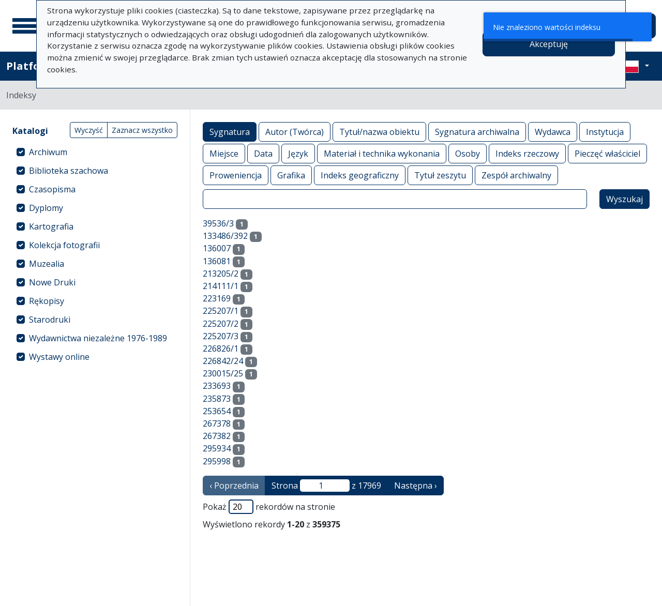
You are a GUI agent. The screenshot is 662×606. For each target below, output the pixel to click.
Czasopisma (52, 189)
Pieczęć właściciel (607, 153)
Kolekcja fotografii (64, 245)
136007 (217, 248)
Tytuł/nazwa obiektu (379, 132)
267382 (217, 436)
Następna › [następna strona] (415, 485)
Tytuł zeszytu (440, 175)
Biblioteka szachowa (68, 170)
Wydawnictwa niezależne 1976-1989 (98, 338)
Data (263, 153)
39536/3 (218, 223)
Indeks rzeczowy (527, 153)
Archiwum (48, 152)
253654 (217, 411)
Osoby (467, 153)
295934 (217, 448)
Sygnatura (229, 132)
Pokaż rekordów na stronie (269, 506)
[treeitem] (94, 152)
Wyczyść (88, 130)
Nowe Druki (52, 282)
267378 (217, 423)
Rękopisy (46, 301)
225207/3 (220, 336)
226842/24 (223, 361)
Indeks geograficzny (360, 175)
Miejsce (223, 153)
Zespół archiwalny (516, 175)
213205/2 (220, 273)
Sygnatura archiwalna (477, 132)
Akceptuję (549, 44)
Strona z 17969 (326, 485)
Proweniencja (235, 175)
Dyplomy (46, 208)
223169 (217, 298)
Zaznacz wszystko (142, 130)
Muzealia (46, 263)
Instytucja (605, 132)
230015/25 (223, 373)
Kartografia (51, 226)
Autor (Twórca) (294, 132)
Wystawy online (59, 356)
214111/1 (220, 286)
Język (298, 153)
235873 (217, 398)
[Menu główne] (25, 26)
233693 (217, 385)
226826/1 (220, 348)
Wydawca (552, 132)
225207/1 (220, 310)
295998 (217, 461)
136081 (217, 261)
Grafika (291, 175)
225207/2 (220, 323)
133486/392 (225, 235)
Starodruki (49, 319)
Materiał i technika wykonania (382, 153)
